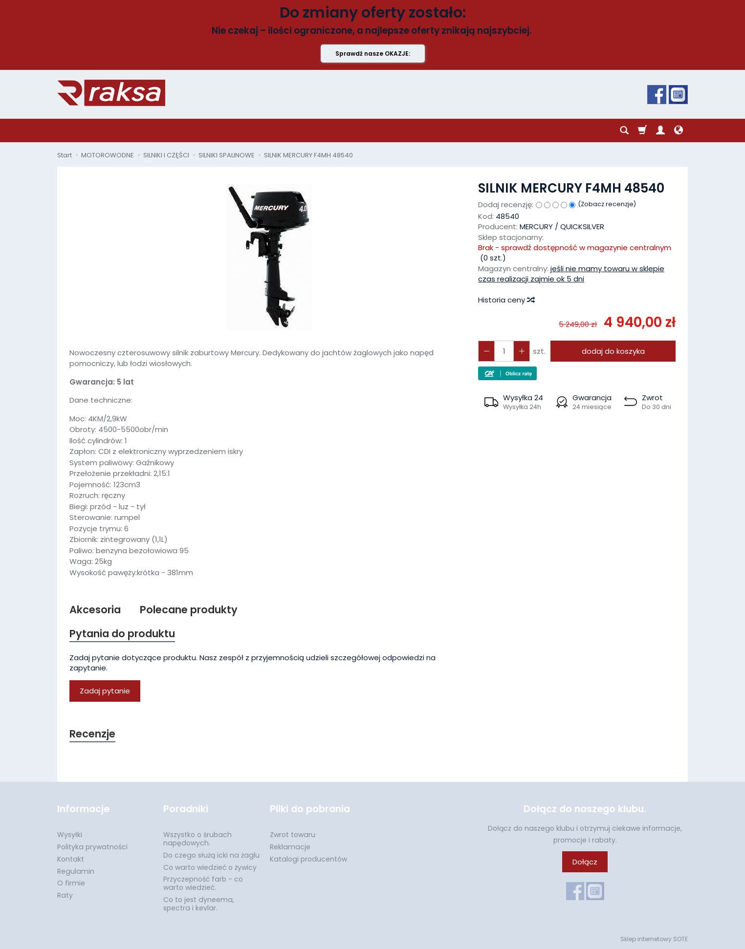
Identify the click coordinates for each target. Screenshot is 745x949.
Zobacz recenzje (607, 204)
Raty (65, 895)
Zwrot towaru (292, 835)
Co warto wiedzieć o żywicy (210, 867)
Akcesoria (95, 610)
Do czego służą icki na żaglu (211, 855)
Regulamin (75, 871)
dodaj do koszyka (613, 351)
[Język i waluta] (678, 130)
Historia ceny (506, 300)
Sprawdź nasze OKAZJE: (372, 53)
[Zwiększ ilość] (486, 351)
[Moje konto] (660, 130)
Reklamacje (290, 847)
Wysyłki (69, 835)
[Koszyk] (642, 130)
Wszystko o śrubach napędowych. (197, 839)
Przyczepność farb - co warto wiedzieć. (203, 883)
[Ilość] (504, 351)
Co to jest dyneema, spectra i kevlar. (198, 904)
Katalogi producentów (308, 859)
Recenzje (92, 734)
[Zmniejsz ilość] (521, 351)
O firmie (71, 883)
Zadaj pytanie (105, 691)
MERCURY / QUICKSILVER (562, 226)
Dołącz (584, 862)
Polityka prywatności (92, 847)
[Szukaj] (624, 130)
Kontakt (70, 859)
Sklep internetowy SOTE (654, 939)
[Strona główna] (111, 93)
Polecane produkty (189, 610)
